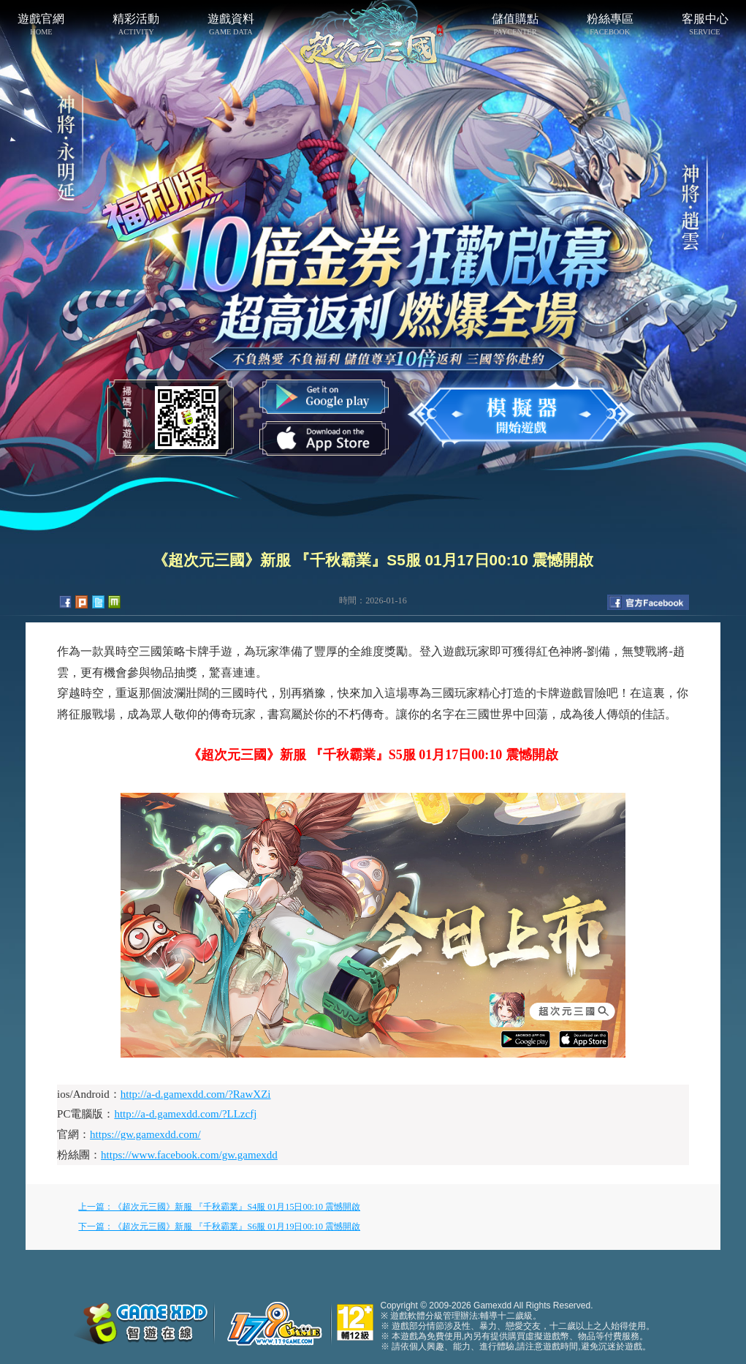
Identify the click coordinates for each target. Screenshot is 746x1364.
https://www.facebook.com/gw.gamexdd (189, 1155)
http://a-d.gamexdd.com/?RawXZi (196, 1094)
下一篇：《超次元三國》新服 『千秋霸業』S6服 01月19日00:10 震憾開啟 (219, 1226)
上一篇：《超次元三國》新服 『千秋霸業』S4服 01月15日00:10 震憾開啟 (219, 1207)
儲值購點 (515, 24)
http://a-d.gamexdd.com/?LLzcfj (185, 1114)
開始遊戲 (521, 411)
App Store (324, 438)
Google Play (324, 397)
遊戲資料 (230, 24)
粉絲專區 (610, 24)
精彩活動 (135, 24)
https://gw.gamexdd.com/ (145, 1134)
